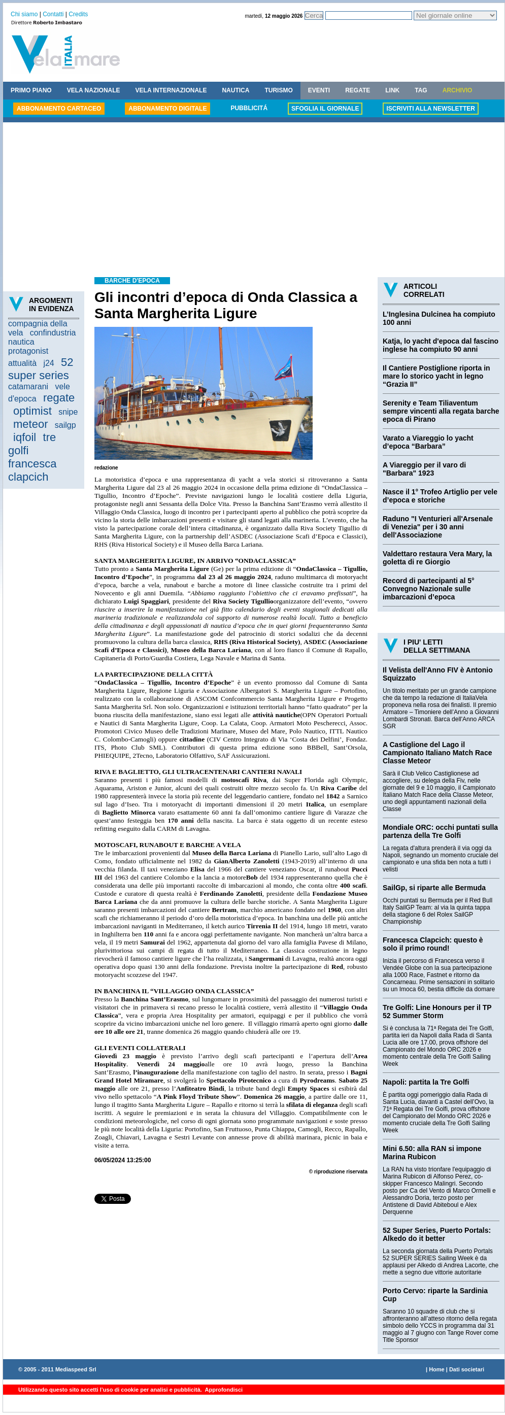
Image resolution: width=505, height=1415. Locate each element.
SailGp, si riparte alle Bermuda (434, 888)
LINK (392, 90)
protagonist (28, 351)
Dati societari (466, 1369)
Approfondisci (223, 1390)
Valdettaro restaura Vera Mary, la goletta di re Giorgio (437, 558)
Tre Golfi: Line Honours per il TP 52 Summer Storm (437, 1011)
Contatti (53, 14)
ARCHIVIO (458, 90)
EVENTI (319, 90)
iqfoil (24, 437)
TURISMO (278, 90)
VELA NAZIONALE (93, 90)
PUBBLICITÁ (248, 108)
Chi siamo (24, 14)
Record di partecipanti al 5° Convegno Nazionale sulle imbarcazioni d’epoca (429, 589)
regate (59, 397)
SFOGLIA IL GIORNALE (325, 108)
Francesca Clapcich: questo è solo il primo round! (433, 944)
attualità (22, 363)
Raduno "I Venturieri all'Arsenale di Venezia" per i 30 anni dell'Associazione (438, 527)
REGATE (357, 90)
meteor (30, 424)
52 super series (41, 369)
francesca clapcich (32, 470)
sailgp (65, 425)
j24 (48, 363)
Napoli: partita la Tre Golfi (426, 1082)
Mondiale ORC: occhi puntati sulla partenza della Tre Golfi (440, 831)
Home (437, 1369)
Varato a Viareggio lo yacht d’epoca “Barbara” (428, 442)
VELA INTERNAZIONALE (171, 90)
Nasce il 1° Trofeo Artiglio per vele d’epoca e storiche (440, 496)
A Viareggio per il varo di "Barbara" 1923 (424, 469)
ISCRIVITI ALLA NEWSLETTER (430, 108)
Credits (78, 14)
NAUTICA (235, 90)
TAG (421, 90)
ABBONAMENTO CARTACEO (59, 108)
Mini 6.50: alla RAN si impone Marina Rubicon (432, 1152)
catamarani (28, 386)
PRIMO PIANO (31, 90)
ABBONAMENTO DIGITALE (167, 108)
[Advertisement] (253, 201)
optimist (32, 411)
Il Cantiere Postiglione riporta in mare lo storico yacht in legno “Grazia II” (436, 376)
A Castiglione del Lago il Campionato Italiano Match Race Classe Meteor (437, 752)
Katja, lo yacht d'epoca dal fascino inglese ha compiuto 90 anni (440, 345)
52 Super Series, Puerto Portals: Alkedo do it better (437, 1234)
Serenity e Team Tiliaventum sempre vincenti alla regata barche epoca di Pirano (441, 411)
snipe (68, 412)
